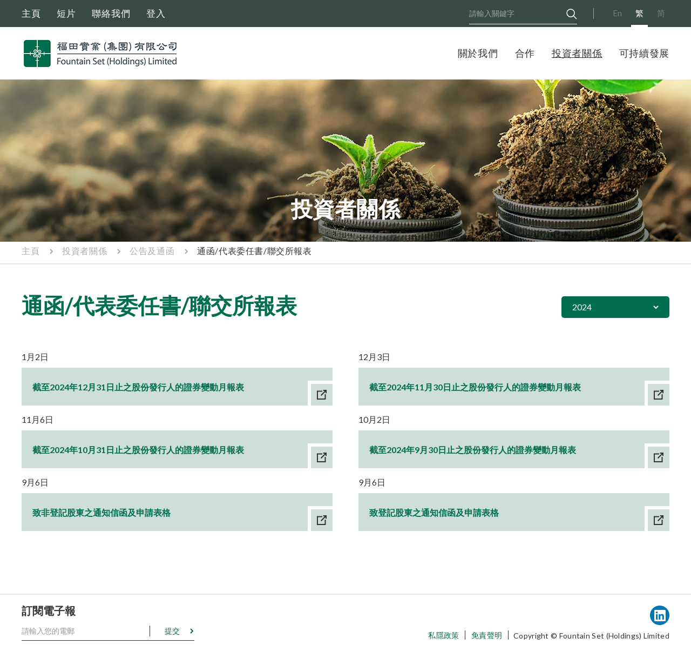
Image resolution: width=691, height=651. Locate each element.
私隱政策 (443, 635)
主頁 (31, 13)
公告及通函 (152, 250)
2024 (582, 307)
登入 (156, 13)
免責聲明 (486, 635)
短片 (66, 13)
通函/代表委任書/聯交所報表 (254, 250)
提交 (172, 630)
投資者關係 (577, 53)
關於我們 (478, 53)
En (617, 13)
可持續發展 (644, 53)
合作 (525, 53)
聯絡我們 (111, 13)
